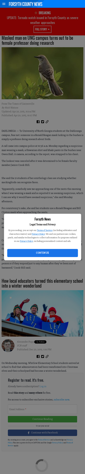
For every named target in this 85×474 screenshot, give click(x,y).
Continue (42, 252)
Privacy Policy (38, 234)
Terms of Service (45, 230)
